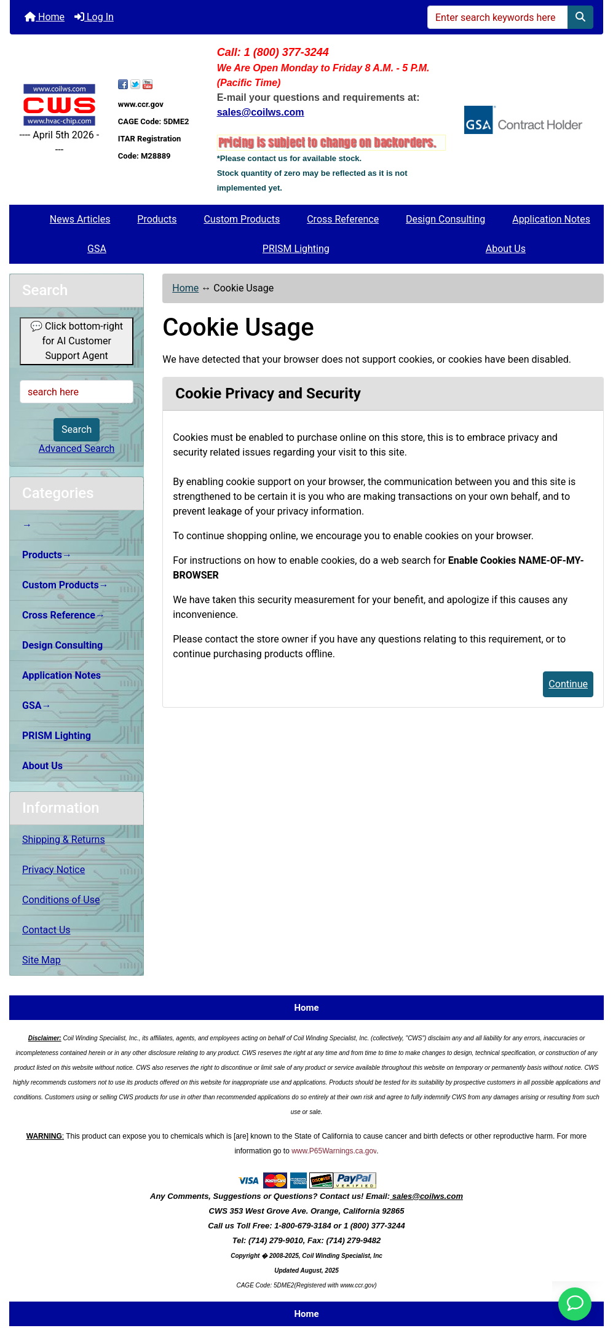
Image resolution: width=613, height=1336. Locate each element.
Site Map (41, 960)
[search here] (76, 391)
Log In (94, 17)
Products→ (47, 555)
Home (45, 17)
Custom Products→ (65, 585)
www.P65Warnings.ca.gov (333, 1151)
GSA (96, 249)
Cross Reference (343, 219)
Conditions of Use (61, 900)
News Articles (80, 219)
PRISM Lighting (296, 249)
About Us (506, 249)
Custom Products (242, 219)
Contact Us (46, 930)
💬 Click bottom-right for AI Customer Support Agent (76, 341)
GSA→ (37, 705)
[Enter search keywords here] (497, 17)
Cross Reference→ (63, 615)
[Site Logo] (59, 105)
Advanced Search (77, 448)
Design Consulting (445, 219)
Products (156, 219)
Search (76, 429)
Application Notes (551, 219)
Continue (568, 684)
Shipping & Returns (63, 839)
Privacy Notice (53, 870)
